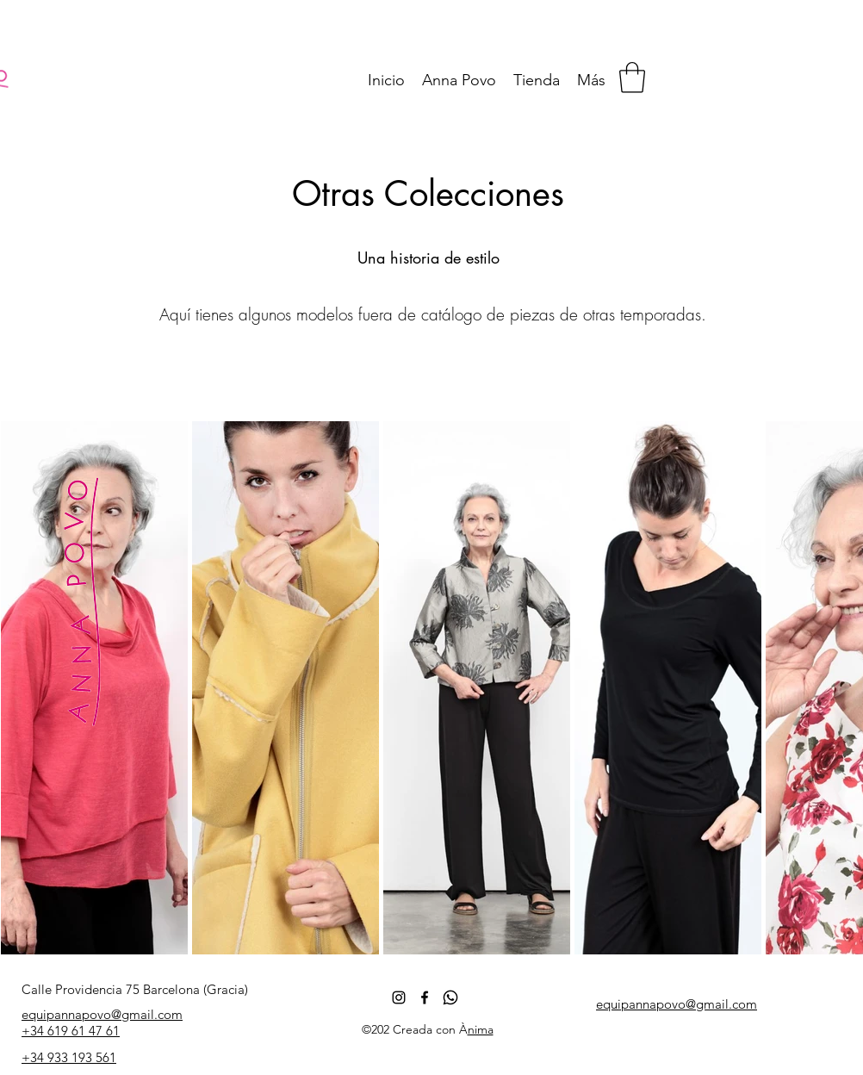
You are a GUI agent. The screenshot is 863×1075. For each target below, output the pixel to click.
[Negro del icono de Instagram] (398, 997)
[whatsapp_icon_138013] (450, 997)
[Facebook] (424, 997)
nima (481, 1029)
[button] (632, 77)
